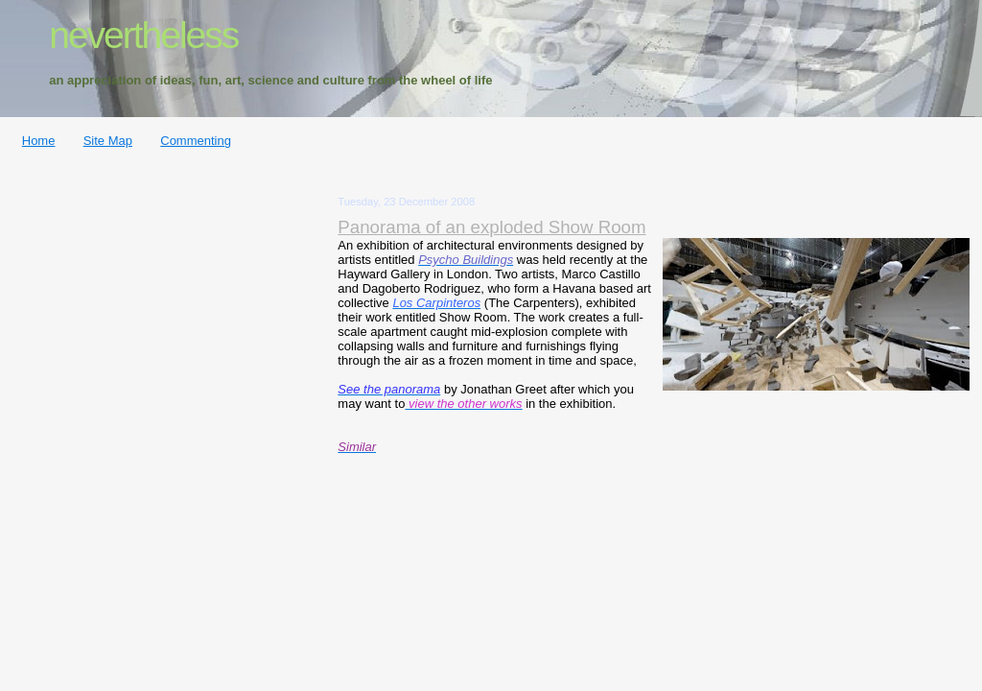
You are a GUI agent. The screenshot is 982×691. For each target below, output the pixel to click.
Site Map (107, 140)
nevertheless (143, 35)
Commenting (195, 140)
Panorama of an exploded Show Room (491, 227)
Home (39, 140)
